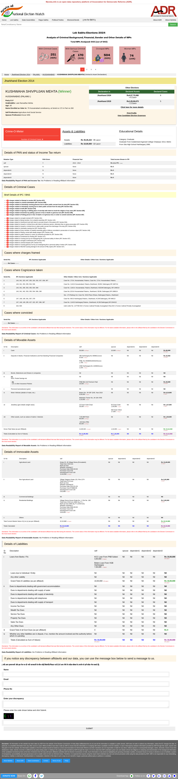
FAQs (66, 761)
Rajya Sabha (43, 20)
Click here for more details (132, 107)
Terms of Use (57, 761)
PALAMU (36, 74)
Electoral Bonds (73, 20)
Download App (122, 776)
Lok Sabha (14, 20)
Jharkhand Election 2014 (20, 74)
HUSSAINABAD (48, 74)
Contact (45, 761)
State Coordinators (33, 761)
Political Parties (58, 20)
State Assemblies (28, 20)
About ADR (157, 20)
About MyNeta (170, 20)
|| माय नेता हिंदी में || (89, 20)
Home (4, 20)
